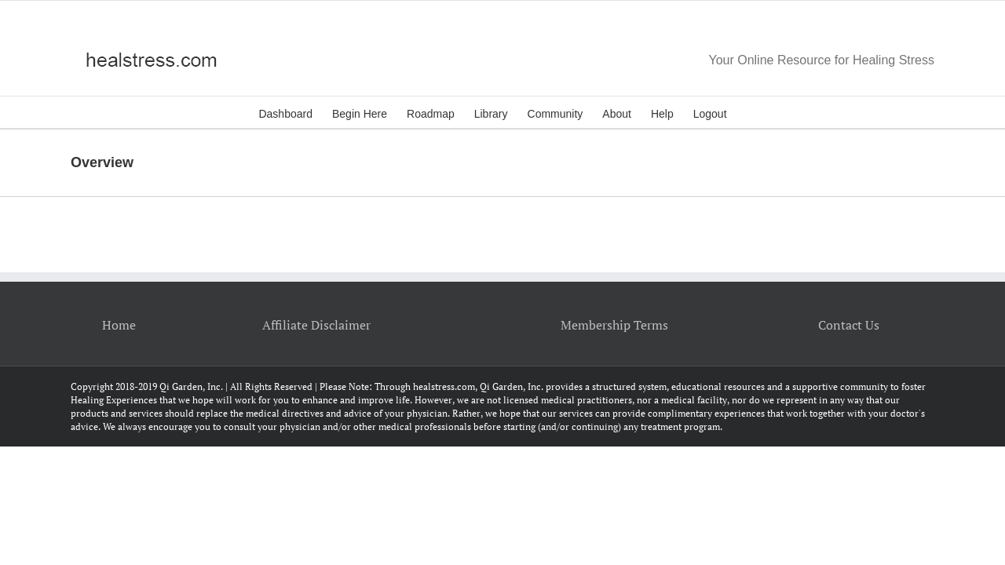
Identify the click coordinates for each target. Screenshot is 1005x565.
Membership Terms (614, 325)
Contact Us (848, 325)
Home (119, 325)
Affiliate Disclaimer (316, 325)
